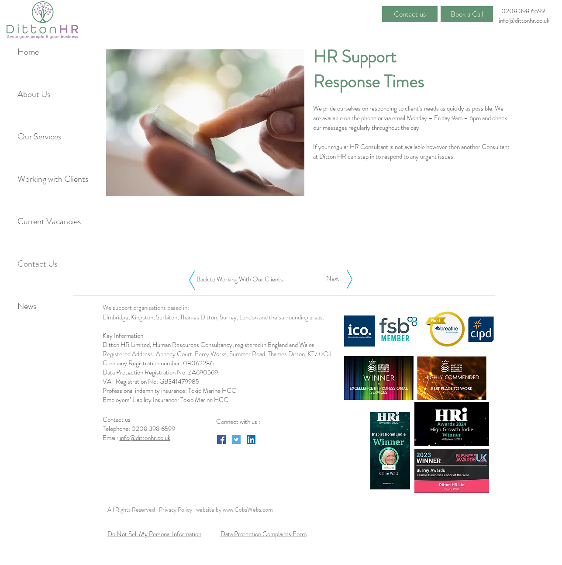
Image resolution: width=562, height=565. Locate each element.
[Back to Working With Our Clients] (240, 279)
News (26, 306)
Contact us (117, 419)
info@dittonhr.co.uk (524, 20)
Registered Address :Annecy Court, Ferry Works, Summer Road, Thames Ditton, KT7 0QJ (217, 354)
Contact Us (37, 263)
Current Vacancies (47, 221)
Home (28, 51)
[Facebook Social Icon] (221, 439)
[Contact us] (410, 14)
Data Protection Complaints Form (264, 534)
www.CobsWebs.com (248, 509)
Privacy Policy (176, 509)
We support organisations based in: (146, 307)
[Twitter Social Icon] (236, 439)
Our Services (39, 136)
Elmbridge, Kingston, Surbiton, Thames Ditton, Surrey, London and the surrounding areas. (213, 317)
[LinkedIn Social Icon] (251, 439)
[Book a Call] (467, 14)
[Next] (333, 278)
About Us (33, 94)
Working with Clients (47, 179)
